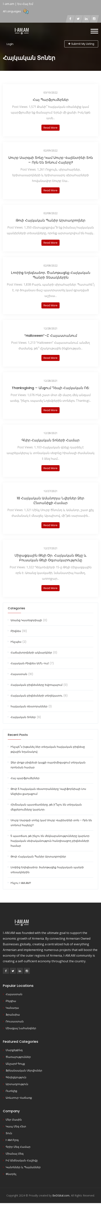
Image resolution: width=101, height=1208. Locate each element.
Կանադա (12, 1008)
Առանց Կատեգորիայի (26, 620)
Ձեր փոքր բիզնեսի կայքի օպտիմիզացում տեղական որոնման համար (48, 765)
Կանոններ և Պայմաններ (23, 1167)
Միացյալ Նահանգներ (21, 1028)
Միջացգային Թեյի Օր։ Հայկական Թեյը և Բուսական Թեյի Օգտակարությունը (51, 557)
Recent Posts (18, 735)
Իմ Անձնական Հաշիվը (22, 1160)
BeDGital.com (60, 1195)
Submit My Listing (81, 44)
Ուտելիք (11, 1091)
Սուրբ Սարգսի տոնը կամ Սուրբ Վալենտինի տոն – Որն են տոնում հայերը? (50, 160)
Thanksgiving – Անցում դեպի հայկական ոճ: (50, 387)
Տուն (9, 1133)
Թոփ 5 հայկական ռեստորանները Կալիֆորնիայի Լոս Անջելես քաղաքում (48, 791)
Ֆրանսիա (13, 1014)
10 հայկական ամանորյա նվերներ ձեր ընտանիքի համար (50, 500)
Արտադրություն (17, 1084)
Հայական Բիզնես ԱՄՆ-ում (30, 663)
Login (10, 44)
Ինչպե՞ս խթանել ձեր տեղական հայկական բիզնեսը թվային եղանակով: (48, 749)
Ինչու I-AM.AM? (21, 883)
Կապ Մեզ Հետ (16, 1126)
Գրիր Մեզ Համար (18, 1147)
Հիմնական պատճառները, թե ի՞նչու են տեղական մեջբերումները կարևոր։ (46, 807)
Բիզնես (16, 631)
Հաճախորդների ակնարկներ (31, 652)
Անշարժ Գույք (15, 1064)
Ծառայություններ (18, 1057)
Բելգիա (11, 1001)
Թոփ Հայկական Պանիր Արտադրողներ (50, 220)
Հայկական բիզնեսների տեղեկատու (36, 695)
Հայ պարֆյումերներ (50, 99)
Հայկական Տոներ (23, 717)
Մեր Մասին (14, 1119)
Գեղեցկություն (16, 1077)
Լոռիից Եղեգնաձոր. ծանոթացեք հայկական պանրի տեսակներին (50, 275)
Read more (50, 128)
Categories (16, 608)
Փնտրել (11, 1174)
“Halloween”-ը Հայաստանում (50, 335)
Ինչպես (16, 642)
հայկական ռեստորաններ (29, 706)
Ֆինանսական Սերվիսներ (24, 1070)
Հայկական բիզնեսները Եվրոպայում (36, 685)
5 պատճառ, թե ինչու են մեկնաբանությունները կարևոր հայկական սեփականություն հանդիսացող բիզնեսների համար (50, 841)
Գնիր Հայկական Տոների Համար (50, 440)
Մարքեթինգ (14, 1050)
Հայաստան (19, 674)
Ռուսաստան (15, 1021)
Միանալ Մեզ (14, 1153)
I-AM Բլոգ (12, 1140)
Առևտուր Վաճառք (19, 1098)
